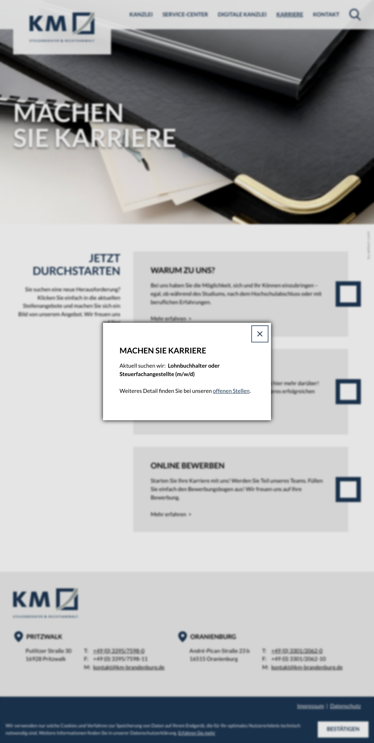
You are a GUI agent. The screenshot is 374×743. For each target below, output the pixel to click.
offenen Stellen (231, 391)
